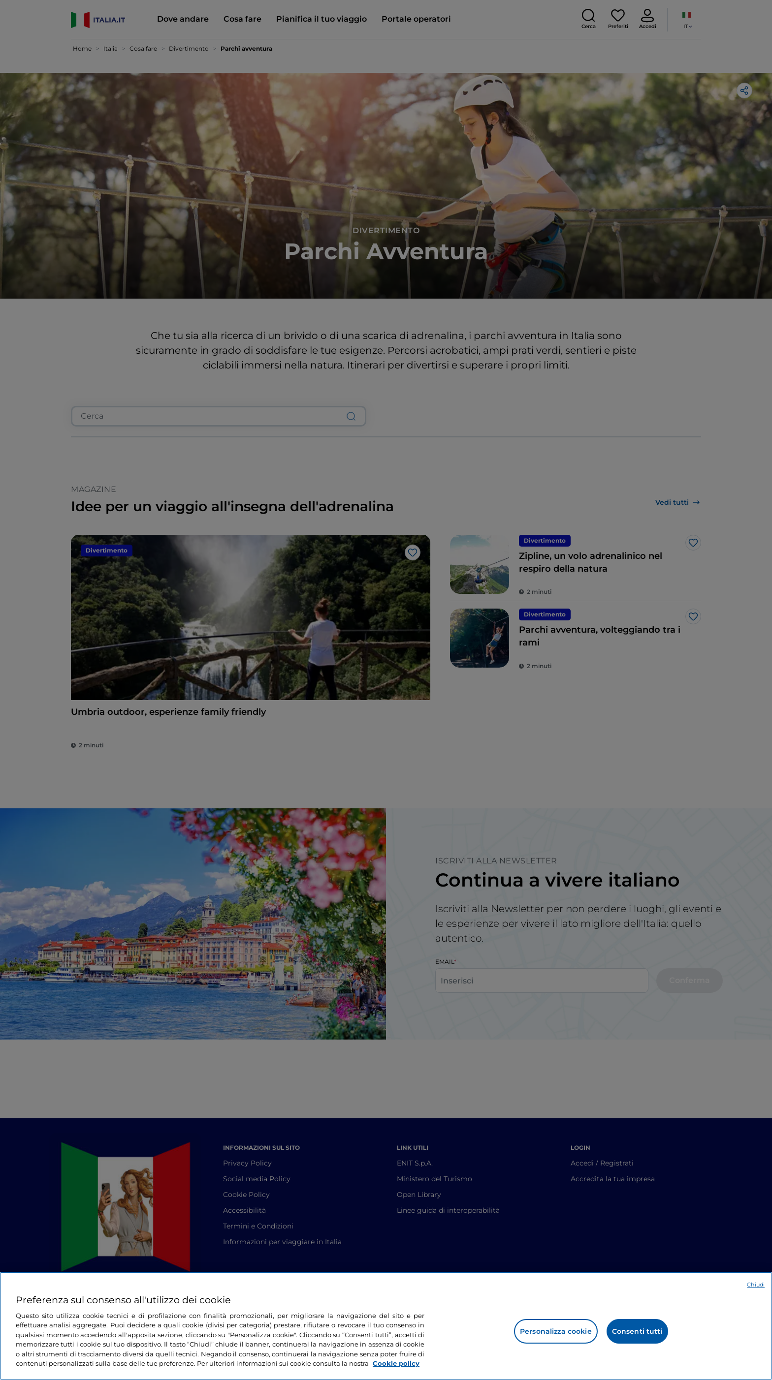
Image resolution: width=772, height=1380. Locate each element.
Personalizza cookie (556, 1331)
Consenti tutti (637, 1331)
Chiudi (756, 1284)
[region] (386, 1326)
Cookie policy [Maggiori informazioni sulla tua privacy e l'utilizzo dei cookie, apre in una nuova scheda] (396, 1363)
